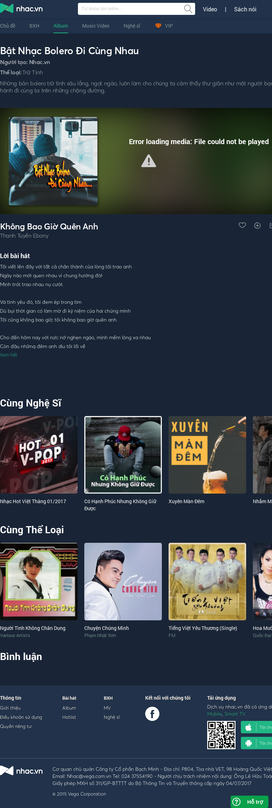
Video (210, 9)
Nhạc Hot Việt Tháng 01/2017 (33, 501)
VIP (163, 25)
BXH (34, 25)
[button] (148, 160)
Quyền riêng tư (16, 726)
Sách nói (245, 9)
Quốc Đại (262, 635)
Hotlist (69, 717)
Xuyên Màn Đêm (186, 501)
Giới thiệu (10, 708)
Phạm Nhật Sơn (100, 635)
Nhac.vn (39, 62)
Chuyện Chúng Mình (106, 628)
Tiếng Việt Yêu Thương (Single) (203, 628)
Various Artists (15, 635)
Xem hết (8, 355)
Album (60, 25)
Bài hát (69, 698)
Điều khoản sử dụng (21, 717)
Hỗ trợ (255, 802)
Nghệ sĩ (132, 25)
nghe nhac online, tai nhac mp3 (21, 9)
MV (107, 708)
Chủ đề (7, 25)
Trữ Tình (32, 72)
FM (172, 635)
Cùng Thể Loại (32, 529)
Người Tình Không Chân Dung (33, 628)
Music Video (95, 25)
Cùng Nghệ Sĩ (30, 402)
